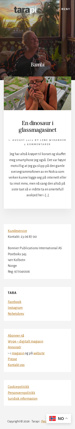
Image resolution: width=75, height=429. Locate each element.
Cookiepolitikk (18, 387)
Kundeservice (17, 231)
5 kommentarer (37, 144)
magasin (18, 353)
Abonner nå (16, 336)
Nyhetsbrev (16, 314)
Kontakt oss (16, 365)
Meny (65, 9)
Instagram (15, 308)
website (39, 353)
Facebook (14, 302)
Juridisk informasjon (22, 399)
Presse (12, 359)
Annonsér (14, 347)
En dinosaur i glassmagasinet (37, 126)
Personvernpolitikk (21, 393)
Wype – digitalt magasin (25, 341)
